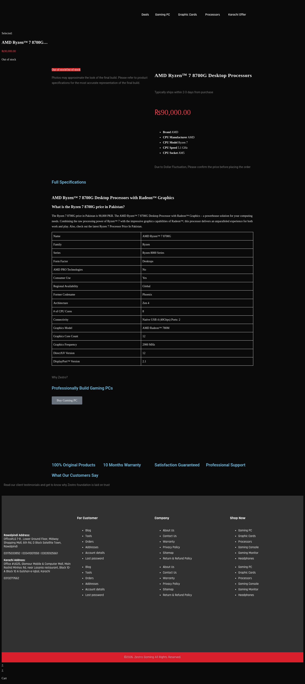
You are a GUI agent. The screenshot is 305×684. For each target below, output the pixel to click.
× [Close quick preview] (2, 665)
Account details (95, 553)
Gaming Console (248, 547)
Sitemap (168, 553)
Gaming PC (162, 14)
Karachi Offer (237, 14)
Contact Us (170, 536)
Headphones (246, 558)
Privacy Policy (171, 547)
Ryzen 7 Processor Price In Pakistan (120, 226)
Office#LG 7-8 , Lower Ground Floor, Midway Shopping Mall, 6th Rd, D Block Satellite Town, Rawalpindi (32, 542)
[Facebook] (15, 591)
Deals (145, 14)
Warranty (169, 542)
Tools (88, 536)
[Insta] (44, 591)
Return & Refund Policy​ (177, 558)
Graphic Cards (187, 14)
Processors (212, 14)
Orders (89, 542)
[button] (163, 15)
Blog (88, 530)
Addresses (91, 547)
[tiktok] (59, 591)
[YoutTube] (30, 591)
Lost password (94, 558)
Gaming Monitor (248, 553)
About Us (168, 530)
